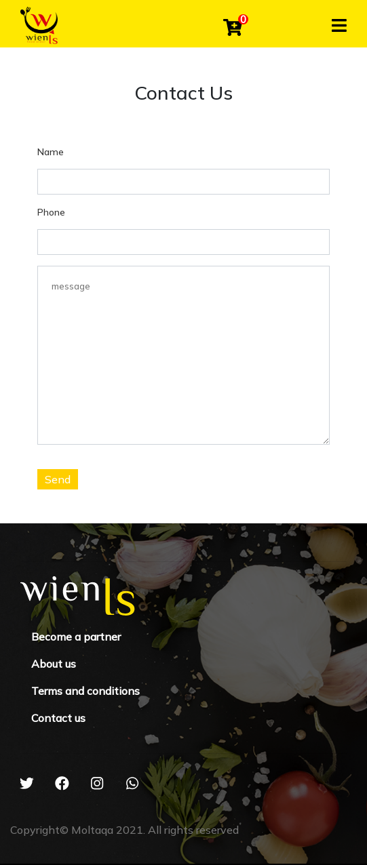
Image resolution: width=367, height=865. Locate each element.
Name (50, 152)
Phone (51, 212)
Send (58, 479)
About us (53, 663)
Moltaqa (92, 830)
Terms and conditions (85, 691)
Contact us (58, 718)
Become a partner (76, 636)
